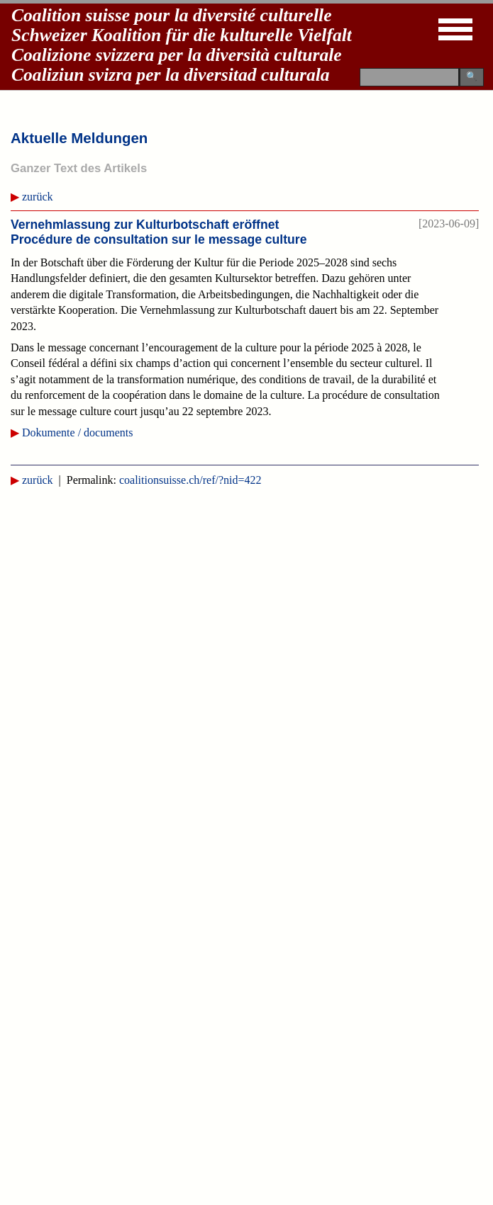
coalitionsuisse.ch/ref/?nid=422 (190, 480)
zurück (37, 197)
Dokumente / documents (77, 432)
